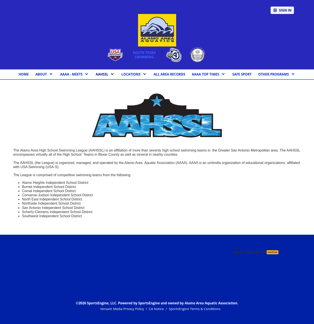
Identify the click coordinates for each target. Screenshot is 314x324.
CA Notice (156, 309)
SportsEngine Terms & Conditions (194, 309)
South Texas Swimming (145, 54)
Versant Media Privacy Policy (122, 309)
